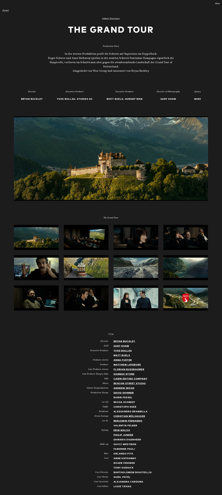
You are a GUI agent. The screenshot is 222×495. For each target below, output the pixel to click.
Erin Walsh (122, 430)
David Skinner (124, 393)
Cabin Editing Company (130, 379)
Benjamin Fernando (128, 421)
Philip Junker (123, 435)
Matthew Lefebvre (127, 365)
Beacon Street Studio (130, 383)
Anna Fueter (123, 360)
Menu (215, 3)
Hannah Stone (124, 374)
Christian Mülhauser (129, 416)
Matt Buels (122, 355)
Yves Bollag (123, 351)
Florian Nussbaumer (129, 369)
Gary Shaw (121, 346)
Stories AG (8, 3)
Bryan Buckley (124, 341)
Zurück (5, 10)
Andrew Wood (124, 388)
